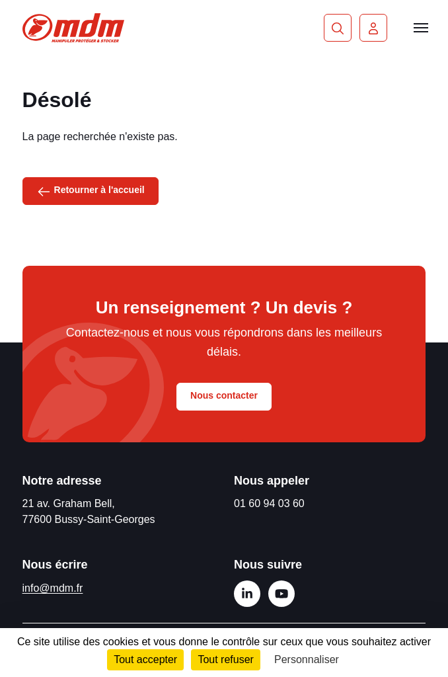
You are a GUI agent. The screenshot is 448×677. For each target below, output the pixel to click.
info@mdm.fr (52, 588)
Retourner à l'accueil (90, 190)
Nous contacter (224, 395)
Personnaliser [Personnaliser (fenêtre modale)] (306, 659)
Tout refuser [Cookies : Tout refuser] (225, 659)
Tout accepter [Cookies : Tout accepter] (145, 659)
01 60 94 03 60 (269, 503)
